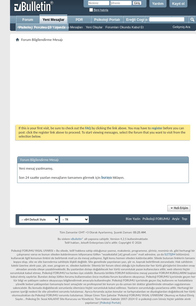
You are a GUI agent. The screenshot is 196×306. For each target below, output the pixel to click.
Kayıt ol (178, 4)
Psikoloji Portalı (107, 20)
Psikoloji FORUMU (156, 218)
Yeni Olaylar (94, 27)
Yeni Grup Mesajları (69, 27)
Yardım (158, 4)
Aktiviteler (24, 27)
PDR (79, 20)
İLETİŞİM (170, 254)
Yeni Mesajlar (53, 20)
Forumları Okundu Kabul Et (124, 27)
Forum (27, 20)
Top (184, 218)
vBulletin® (77, 239)
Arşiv (175, 218)
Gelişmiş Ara (181, 27)
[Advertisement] (103, 83)
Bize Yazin (133, 218)
